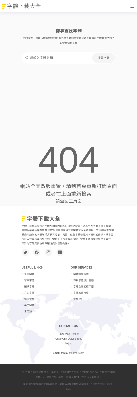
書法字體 (97, 37)
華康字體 (29, 280)
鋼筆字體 (76, 37)
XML (68, 389)
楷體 (53, 37)
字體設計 (78, 299)
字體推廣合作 (81, 274)
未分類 (28, 311)
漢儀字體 (29, 299)
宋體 (43, 37)
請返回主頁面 (68, 200)
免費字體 (29, 274)
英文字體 (29, 305)
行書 (58, 37)
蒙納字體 (29, 286)
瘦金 (69, 43)
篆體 (75, 43)
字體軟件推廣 (81, 293)
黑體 (38, 37)
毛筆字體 (66, 37)
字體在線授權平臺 (83, 286)
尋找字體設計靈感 (83, 280)
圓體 (48, 37)
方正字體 (29, 293)
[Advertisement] (69, 94)
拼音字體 (86, 37)
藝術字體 (107, 37)
